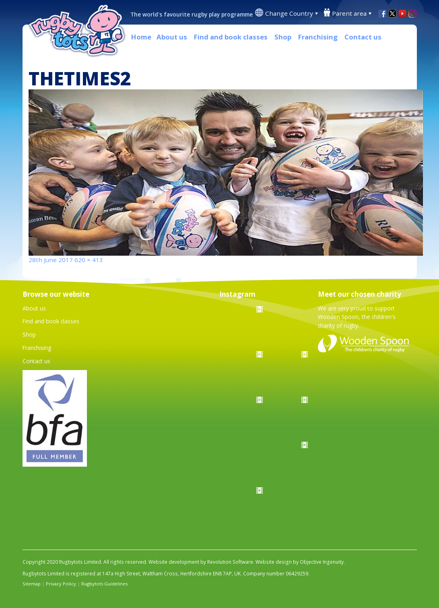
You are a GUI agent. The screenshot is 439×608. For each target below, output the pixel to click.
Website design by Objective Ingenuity (300, 561)
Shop (282, 36)
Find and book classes (231, 36)
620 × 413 (88, 260)
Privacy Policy (61, 584)
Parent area (349, 13)
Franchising (318, 36)
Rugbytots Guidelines (104, 584)
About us (172, 36)
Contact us (362, 36)
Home (141, 36)
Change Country (289, 13)
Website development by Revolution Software (200, 561)
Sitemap (32, 584)
